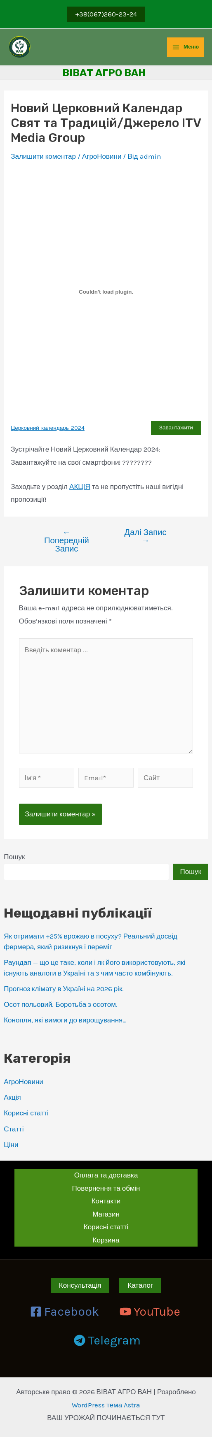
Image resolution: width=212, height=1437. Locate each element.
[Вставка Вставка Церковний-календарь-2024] (106, 292)
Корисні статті (26, 1113)
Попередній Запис (66, 540)
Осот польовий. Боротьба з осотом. (61, 1004)
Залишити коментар (43, 156)
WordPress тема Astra (106, 1405)
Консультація (80, 1285)
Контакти (106, 1201)
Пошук (14, 857)
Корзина (106, 1240)
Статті (14, 1129)
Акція (12, 1097)
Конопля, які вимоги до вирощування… (65, 1020)
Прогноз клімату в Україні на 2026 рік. (64, 989)
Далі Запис (145, 536)
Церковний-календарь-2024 (48, 428)
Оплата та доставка (106, 1175)
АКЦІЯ (79, 486)
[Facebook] (64, 1311)
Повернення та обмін (106, 1188)
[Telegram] (107, 1340)
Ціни (11, 1144)
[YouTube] (149, 1311)
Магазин (106, 1214)
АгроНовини (23, 1082)
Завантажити (176, 427)
